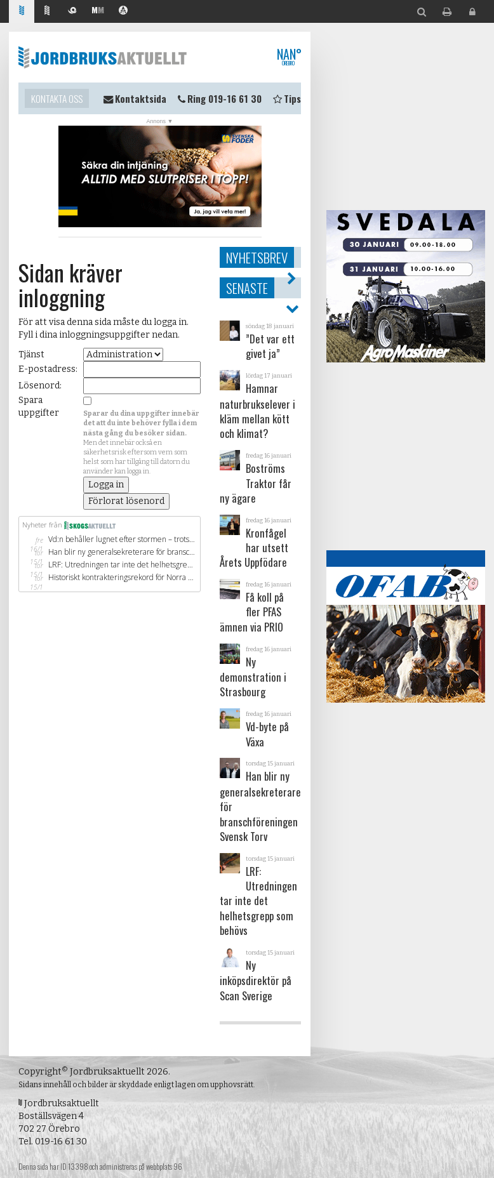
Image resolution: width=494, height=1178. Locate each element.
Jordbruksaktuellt (102, 57)
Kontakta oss (57, 98)
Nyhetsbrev (257, 257)
